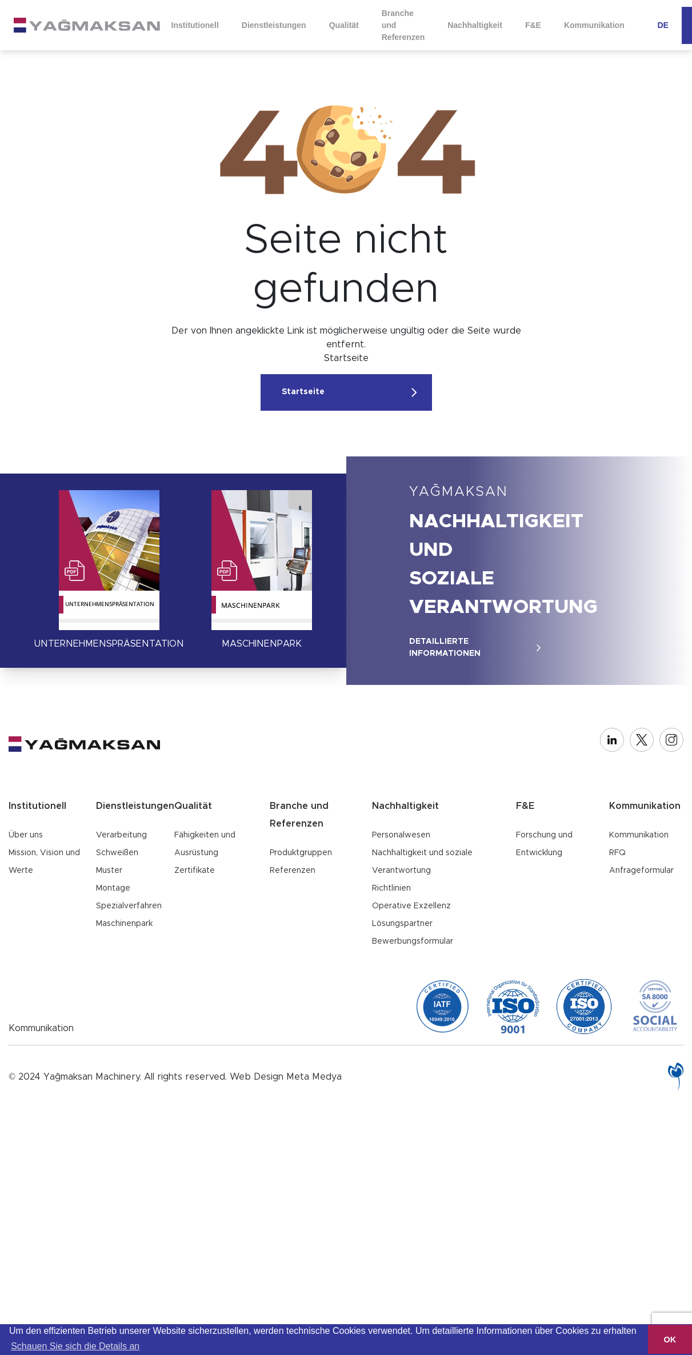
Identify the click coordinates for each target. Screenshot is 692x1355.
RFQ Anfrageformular (641, 862)
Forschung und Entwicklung (544, 844)
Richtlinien (391, 888)
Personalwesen (401, 835)
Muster (109, 871)
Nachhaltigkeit (471, 25)
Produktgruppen (301, 853)
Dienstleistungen (272, 25)
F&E (529, 25)
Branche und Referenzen (400, 25)
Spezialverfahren (129, 906)
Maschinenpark (124, 924)
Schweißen (117, 853)
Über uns (26, 835)
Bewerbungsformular (412, 941)
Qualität (341, 25)
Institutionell (194, 25)
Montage (113, 888)
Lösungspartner (402, 924)
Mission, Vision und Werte (44, 862)
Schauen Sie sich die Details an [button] (75, 1346)
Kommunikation (589, 25)
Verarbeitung (121, 835)
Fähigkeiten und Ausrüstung (204, 844)
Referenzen (292, 871)
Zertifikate (194, 871)
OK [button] (670, 1339)
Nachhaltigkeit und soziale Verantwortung (422, 862)
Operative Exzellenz (411, 906)
